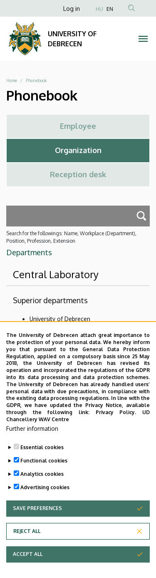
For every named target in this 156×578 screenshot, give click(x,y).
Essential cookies (42, 467)
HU (99, 9)
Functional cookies (43, 480)
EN (109, 9)
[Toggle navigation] (143, 39)
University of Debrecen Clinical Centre (80, 330)
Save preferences (37, 528)
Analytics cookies (42, 493)
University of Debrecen (60, 318)
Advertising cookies (44, 507)
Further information (32, 448)
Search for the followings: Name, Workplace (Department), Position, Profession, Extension (71, 237)
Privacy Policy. (116, 432)
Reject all (26, 551)
